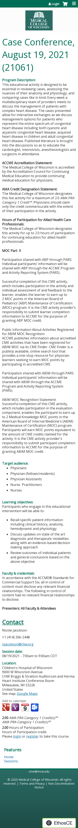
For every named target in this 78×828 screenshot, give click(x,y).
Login (55, 4)
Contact (13, 622)
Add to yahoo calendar (15, 707)
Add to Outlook (35, 707)
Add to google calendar (6, 707)
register (32, 736)
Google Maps (27, 693)
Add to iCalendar (25, 707)
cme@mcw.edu (39, 771)
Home (9, 757)
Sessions (11, 761)
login (17, 736)
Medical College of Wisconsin (38, 780)
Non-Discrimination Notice (55, 785)
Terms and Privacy (32, 783)
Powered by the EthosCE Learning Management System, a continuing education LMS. (59, 823)
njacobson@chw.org (17, 644)
